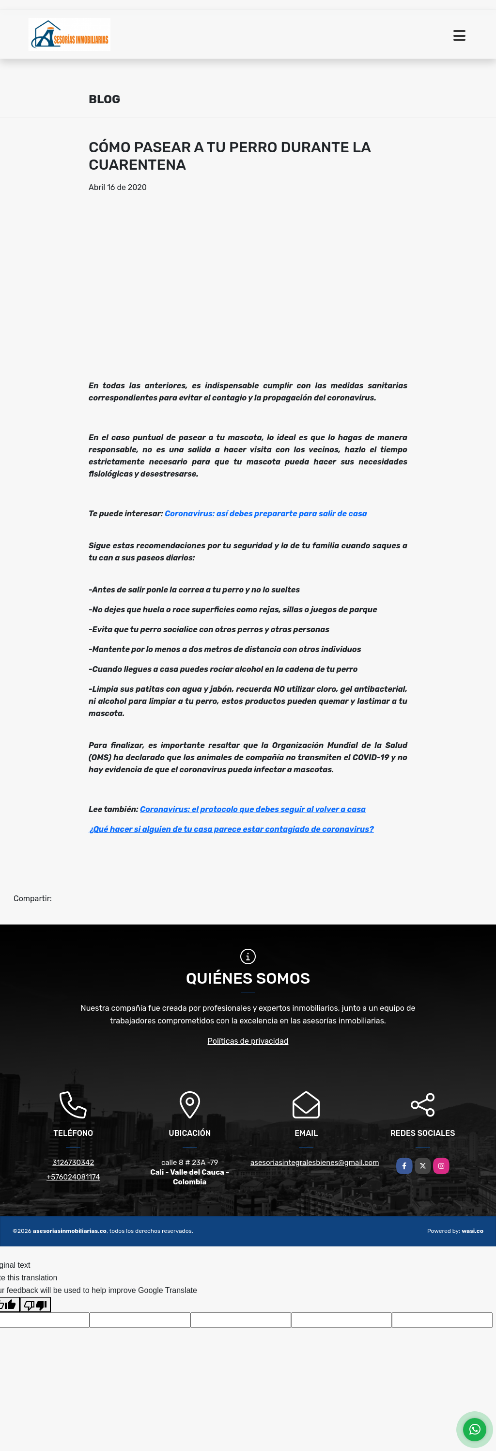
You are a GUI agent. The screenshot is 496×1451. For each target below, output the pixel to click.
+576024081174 (73, 1177)
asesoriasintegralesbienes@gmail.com (314, 1162)
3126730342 (73, 1162)
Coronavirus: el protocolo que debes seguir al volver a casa (253, 809)
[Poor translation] (35, 1304)
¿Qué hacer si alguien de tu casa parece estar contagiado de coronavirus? (231, 829)
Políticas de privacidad (248, 1041)
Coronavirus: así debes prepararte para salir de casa (265, 513)
